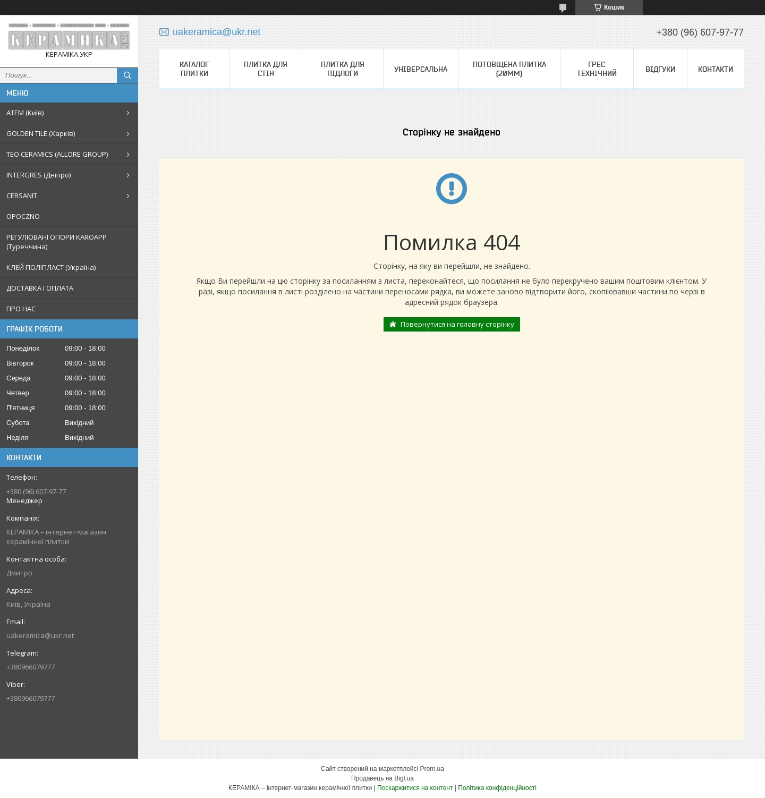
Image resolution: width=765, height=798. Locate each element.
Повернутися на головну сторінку (457, 324)
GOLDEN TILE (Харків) (40, 133)
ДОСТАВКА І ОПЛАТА (39, 288)
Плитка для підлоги (342, 69)
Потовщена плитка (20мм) (509, 69)
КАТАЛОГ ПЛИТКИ (194, 69)
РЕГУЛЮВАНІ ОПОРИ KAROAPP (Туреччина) (56, 241)
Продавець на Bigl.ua (382, 778)
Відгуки (660, 69)
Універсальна (420, 69)
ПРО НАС (21, 308)
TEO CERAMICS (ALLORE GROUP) (57, 154)
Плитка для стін (265, 69)
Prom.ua (432, 768)
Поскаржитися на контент (415, 788)
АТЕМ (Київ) (25, 112)
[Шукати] (127, 75)
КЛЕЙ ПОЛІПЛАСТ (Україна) (51, 267)
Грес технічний (597, 69)
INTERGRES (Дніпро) (38, 175)
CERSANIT (21, 195)
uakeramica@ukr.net (40, 635)
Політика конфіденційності (497, 788)
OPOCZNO (23, 216)
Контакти (715, 69)
